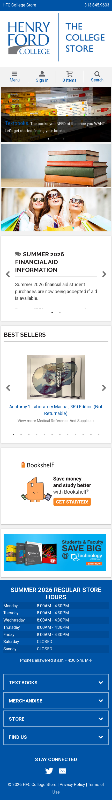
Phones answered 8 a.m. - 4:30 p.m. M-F (56, 660)
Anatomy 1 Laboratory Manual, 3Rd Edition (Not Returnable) (56, 385)
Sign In (42, 80)
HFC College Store (19, 5)
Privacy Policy (72, 784)
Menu (15, 80)
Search (97, 80)
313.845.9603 (97, 5)
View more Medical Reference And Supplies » (56, 420)
